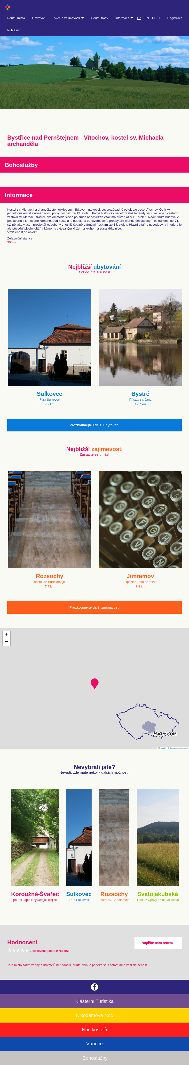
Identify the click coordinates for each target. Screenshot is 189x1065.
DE (161, 18)
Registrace (174, 18)
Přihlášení (14, 30)
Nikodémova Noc (94, 1015)
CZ (139, 18)
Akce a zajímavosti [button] (69, 18)
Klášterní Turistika (94, 1001)
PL (154, 18)
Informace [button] (124, 18)
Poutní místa (16, 18)
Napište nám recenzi (158, 943)
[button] (95, 683)
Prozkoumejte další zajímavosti (95, 607)
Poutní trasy (99, 18)
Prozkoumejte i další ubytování (94, 425)
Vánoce (94, 1043)
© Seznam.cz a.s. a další (178, 748)
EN (146, 18)
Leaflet (162, 748)
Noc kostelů (94, 1029)
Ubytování (39, 18)
